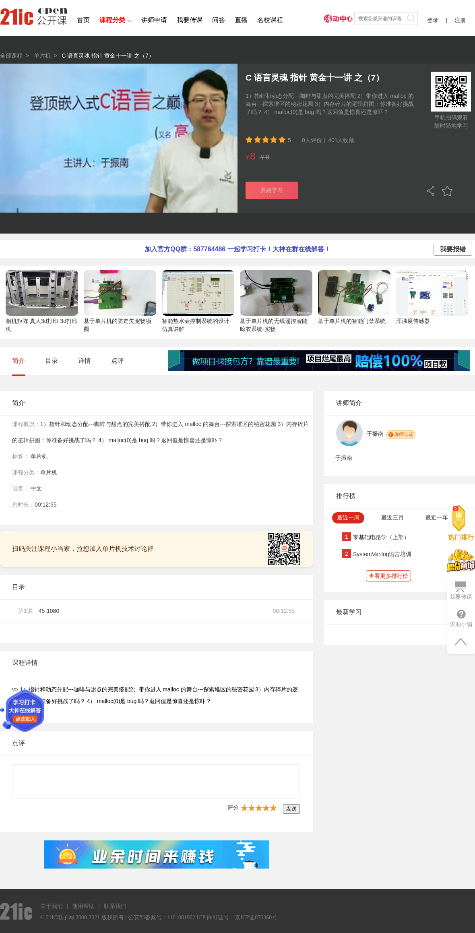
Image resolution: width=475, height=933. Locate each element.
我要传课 (189, 20)
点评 (117, 360)
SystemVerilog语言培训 (382, 554)
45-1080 (49, 611)
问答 (218, 20)
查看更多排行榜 (388, 576)
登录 (432, 20)
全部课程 (11, 55)
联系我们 (115, 906)
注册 (460, 20)
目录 (51, 360)
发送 (291, 809)
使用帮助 (83, 906)
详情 (84, 360)
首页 (83, 20)
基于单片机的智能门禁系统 (352, 321)
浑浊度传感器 (413, 321)
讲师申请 (154, 20)
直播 (241, 20)
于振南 (375, 433)
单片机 (42, 55)
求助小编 (461, 618)
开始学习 (271, 190)
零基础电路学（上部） (381, 537)
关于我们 (51, 906)
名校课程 (270, 20)
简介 (18, 360)
